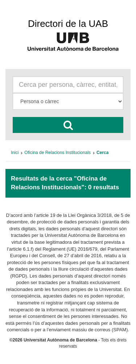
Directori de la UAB (68, 23)
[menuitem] (14, 152)
